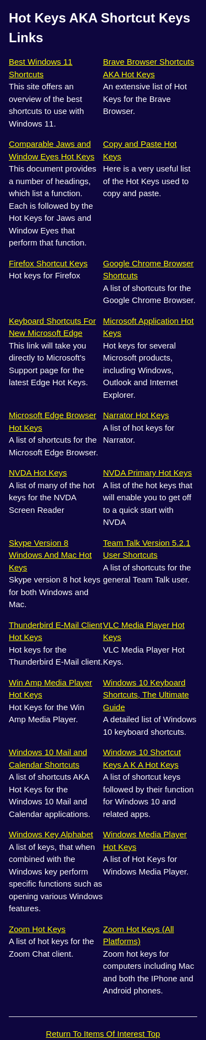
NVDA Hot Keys (38, 472)
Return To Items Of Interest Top (103, 1033)
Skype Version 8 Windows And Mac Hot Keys (50, 555)
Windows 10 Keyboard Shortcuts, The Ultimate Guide (146, 695)
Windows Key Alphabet (51, 834)
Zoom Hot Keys (37, 929)
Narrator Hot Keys (136, 415)
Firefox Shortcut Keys (48, 263)
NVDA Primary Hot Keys (147, 472)
